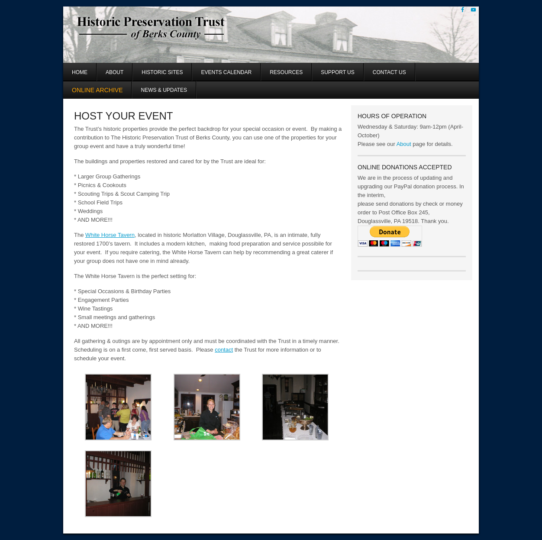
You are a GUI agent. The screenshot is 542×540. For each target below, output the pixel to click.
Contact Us (389, 72)
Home (79, 72)
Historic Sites (162, 72)
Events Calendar (226, 72)
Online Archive (97, 90)
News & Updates (164, 90)
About (114, 72)
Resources (286, 72)
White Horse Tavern (110, 235)
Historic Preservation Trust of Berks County (166, 34)
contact (224, 349)
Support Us (338, 72)
